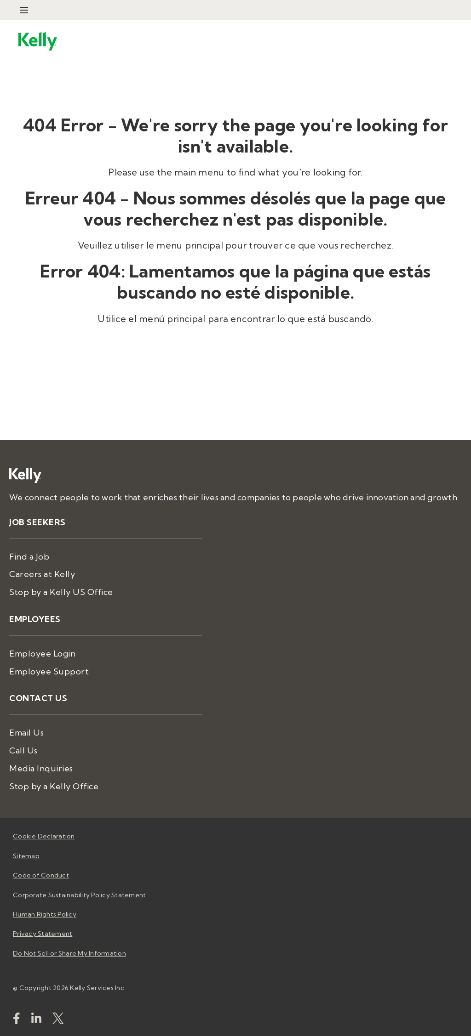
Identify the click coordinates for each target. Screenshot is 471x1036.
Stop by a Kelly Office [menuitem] (53, 786)
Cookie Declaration (44, 836)
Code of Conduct (41, 875)
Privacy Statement (42, 933)
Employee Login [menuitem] (42, 653)
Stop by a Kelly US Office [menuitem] (61, 592)
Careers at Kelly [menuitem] (42, 574)
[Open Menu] (23, 10)
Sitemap (26, 856)
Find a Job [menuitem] (29, 556)
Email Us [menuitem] (26, 732)
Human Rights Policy (44, 914)
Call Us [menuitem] (23, 750)
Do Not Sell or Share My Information (69, 953)
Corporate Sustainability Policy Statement (79, 895)
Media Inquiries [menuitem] (41, 768)
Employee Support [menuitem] (49, 671)
